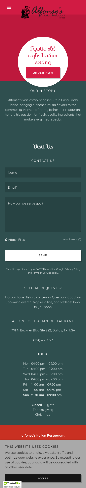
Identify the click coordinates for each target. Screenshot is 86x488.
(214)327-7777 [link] (43, 340)
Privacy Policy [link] (72, 269)
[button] (10, 7)
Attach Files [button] (16, 240)
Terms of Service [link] (41, 272)
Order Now (43, 73)
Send (43, 255)
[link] (43, 7)
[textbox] (43, 172)
